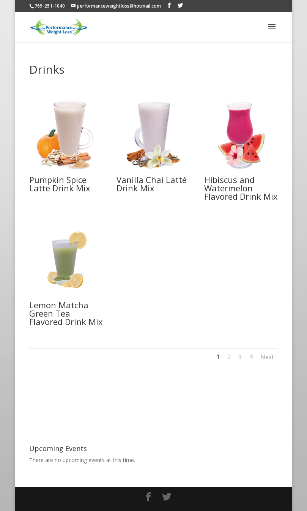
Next (267, 357)
